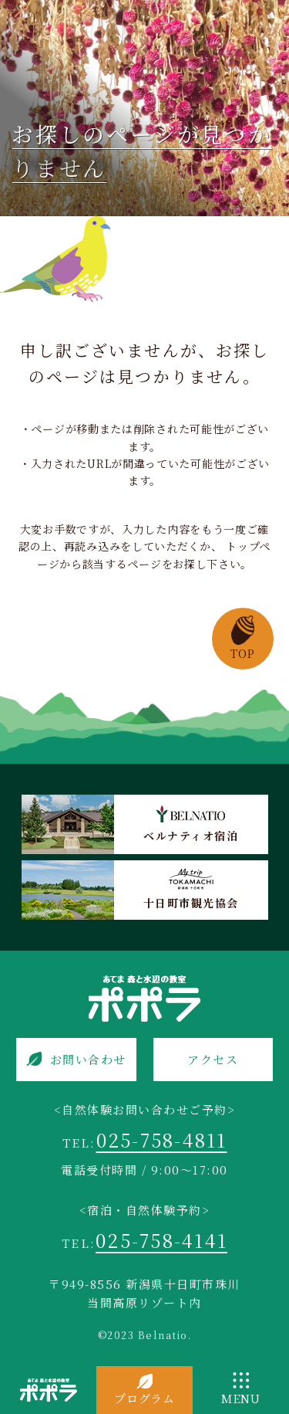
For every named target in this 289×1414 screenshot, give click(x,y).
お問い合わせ (88, 1059)
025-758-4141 (161, 1239)
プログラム (144, 1398)
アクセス (212, 1059)
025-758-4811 (161, 1139)
